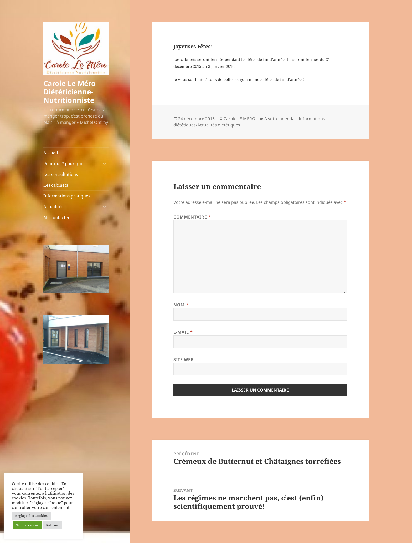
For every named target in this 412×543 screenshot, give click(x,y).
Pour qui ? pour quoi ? (65, 163)
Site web (183, 359)
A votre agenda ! (280, 118)
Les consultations (60, 174)
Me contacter (56, 217)
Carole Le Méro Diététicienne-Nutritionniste (69, 91)
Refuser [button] (52, 525)
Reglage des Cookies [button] (31, 515)
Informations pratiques (66, 196)
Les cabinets (55, 185)
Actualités (53, 207)
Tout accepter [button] (27, 525)
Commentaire (191, 217)
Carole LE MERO (239, 118)
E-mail (183, 332)
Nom (180, 305)
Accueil (50, 153)
